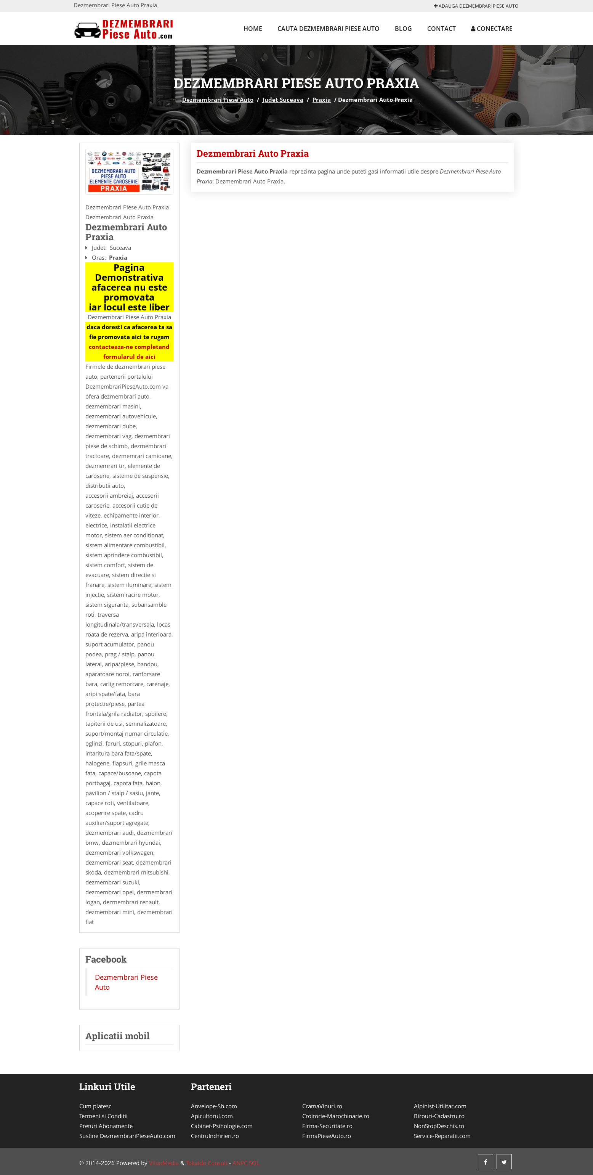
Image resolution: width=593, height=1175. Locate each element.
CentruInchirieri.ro (215, 1136)
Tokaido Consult (207, 1163)
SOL (254, 1163)
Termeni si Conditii (103, 1116)
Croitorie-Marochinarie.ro (335, 1116)
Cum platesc (95, 1106)
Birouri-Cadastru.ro (439, 1116)
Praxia (322, 99)
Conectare (492, 28)
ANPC (239, 1163)
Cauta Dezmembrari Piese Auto (328, 28)
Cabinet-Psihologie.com (222, 1126)
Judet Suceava (283, 99)
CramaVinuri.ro (322, 1106)
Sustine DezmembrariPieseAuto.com (127, 1136)
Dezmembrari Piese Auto (217, 99)
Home (253, 28)
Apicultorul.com (212, 1116)
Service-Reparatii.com (442, 1136)
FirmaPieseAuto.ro (326, 1136)
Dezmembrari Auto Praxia (253, 153)
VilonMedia (164, 1163)
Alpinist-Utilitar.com (440, 1106)
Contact (441, 28)
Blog (403, 28)
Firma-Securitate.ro (327, 1126)
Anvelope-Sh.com (214, 1106)
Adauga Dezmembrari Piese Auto (476, 6)
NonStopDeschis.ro (439, 1126)
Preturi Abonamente (106, 1126)
